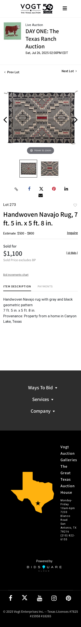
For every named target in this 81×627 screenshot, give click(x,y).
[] (72, 252)
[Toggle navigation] (65, 9)
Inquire (72, 232)
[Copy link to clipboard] (16, 189)
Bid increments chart (16, 274)
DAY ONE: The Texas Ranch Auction (42, 38)
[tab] (17, 288)
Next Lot (69, 71)
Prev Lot (11, 72)
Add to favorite (75, 205)
